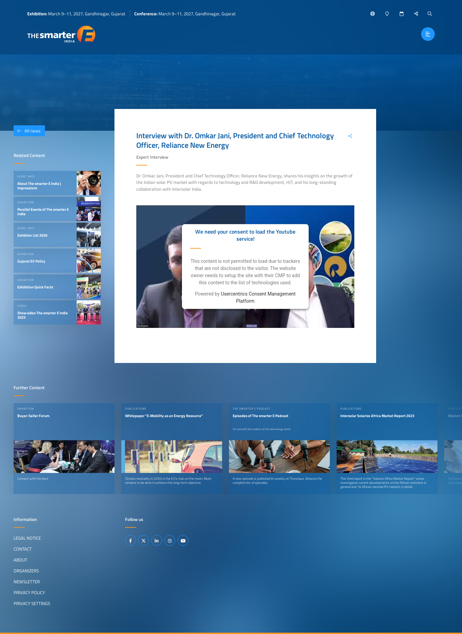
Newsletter (27, 581)
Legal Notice (27, 538)
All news (27, 130)
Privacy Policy (29, 592)
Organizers (26, 570)
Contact (23, 548)
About (20, 559)
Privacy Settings (32, 603)
